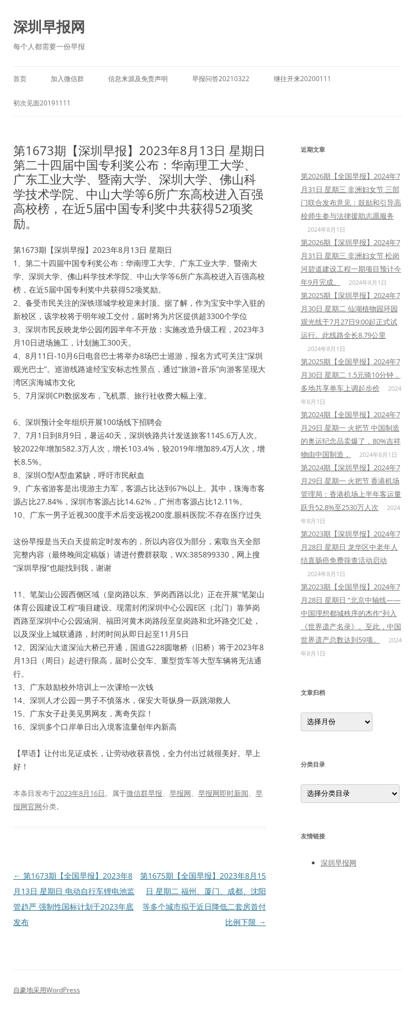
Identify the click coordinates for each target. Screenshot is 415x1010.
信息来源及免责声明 (138, 78)
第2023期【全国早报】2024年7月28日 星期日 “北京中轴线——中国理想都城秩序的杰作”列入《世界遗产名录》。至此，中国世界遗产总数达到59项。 (351, 613)
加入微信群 (67, 78)
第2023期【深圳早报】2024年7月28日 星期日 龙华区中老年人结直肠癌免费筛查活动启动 (350, 547)
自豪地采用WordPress (46, 990)
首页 (19, 78)
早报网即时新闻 (223, 793)
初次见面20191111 (42, 103)
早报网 (180, 793)
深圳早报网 (49, 26)
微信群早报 (144, 793)
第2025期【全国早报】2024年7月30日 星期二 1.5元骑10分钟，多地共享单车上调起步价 (351, 375)
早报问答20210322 (220, 78)
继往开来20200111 (302, 78)
